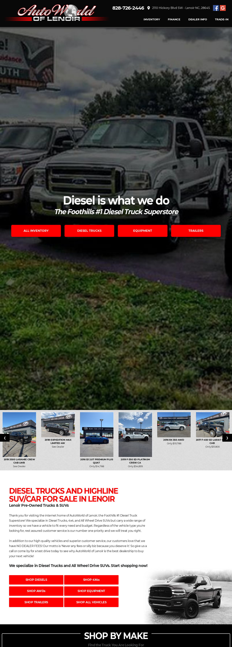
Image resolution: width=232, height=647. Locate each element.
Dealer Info (197, 20)
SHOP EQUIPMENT (91, 591)
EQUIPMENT (142, 230)
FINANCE (174, 20)
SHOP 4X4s (91, 579)
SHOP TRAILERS (36, 602)
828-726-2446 (130, 8)
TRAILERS (195, 230)
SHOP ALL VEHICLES (91, 602)
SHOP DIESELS (36, 579)
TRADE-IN (221, 20)
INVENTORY (151, 20)
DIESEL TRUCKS (89, 230)
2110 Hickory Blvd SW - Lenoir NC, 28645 (179, 8)
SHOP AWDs (36, 591)
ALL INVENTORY (36, 230)
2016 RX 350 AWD (174, 439)
